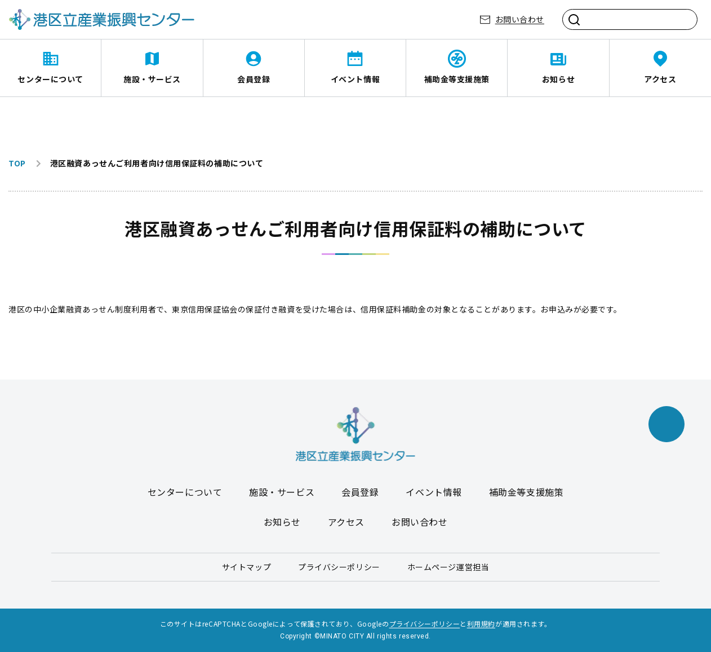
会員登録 (253, 79)
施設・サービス (152, 79)
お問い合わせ (519, 19)
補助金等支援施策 (457, 79)
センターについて (50, 79)
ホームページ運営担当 (448, 566)
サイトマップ (246, 566)
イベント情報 (355, 79)
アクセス (660, 79)
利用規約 (481, 623)
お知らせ (558, 79)
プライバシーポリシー (339, 566)
